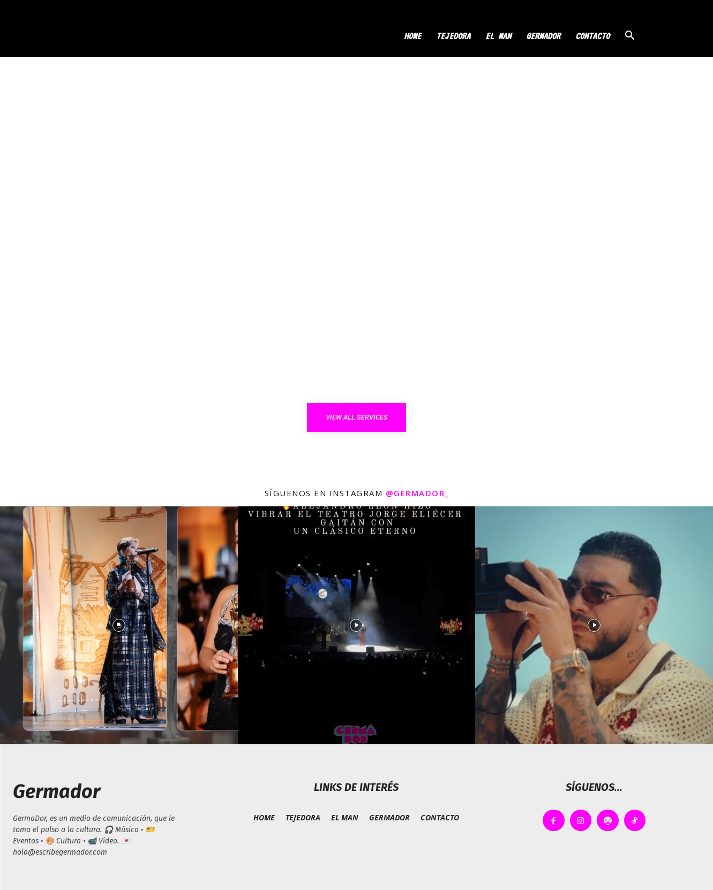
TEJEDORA (453, 36)
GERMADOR (543, 36)
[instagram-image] (119, 625)
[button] (630, 37)
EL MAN (498, 36)
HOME (412, 36)
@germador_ (417, 493)
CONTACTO (592, 36)
